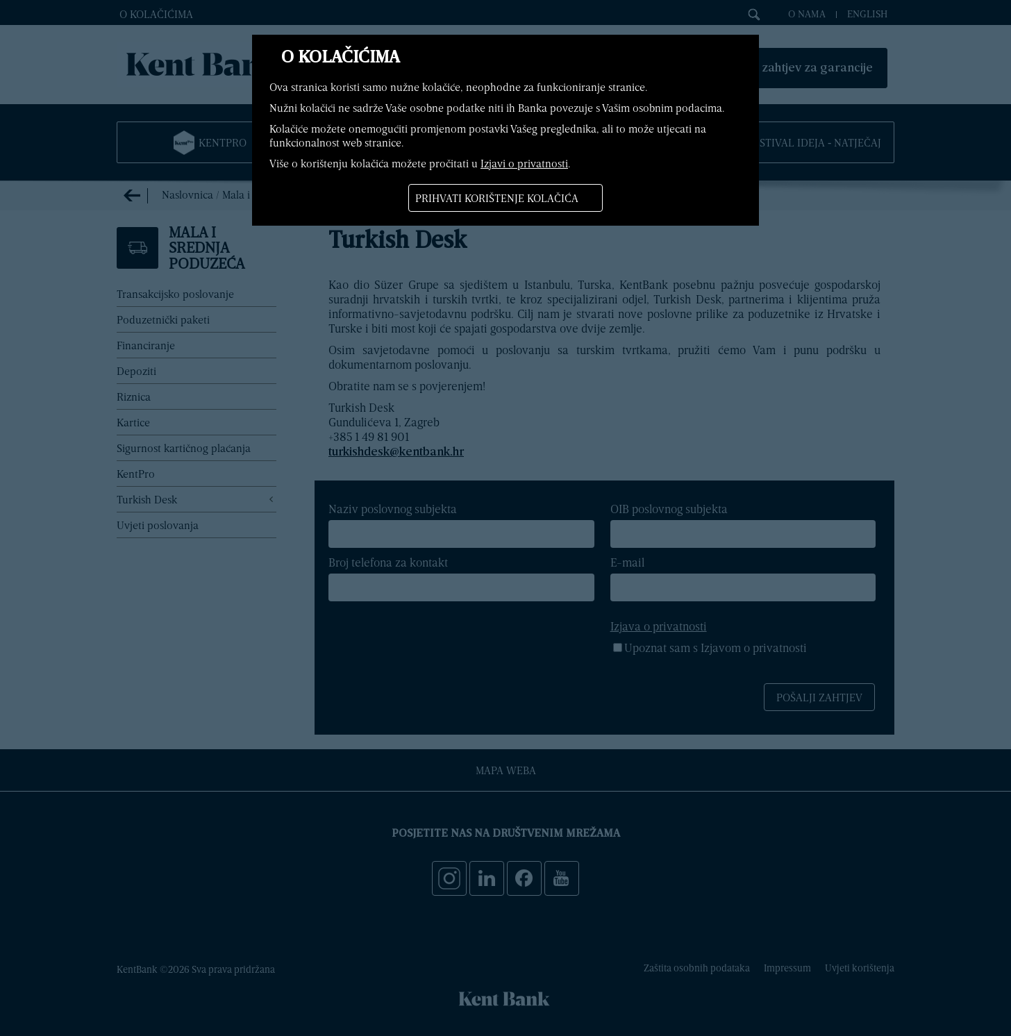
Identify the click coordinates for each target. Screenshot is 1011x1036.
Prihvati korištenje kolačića (496, 198)
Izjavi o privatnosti (524, 163)
